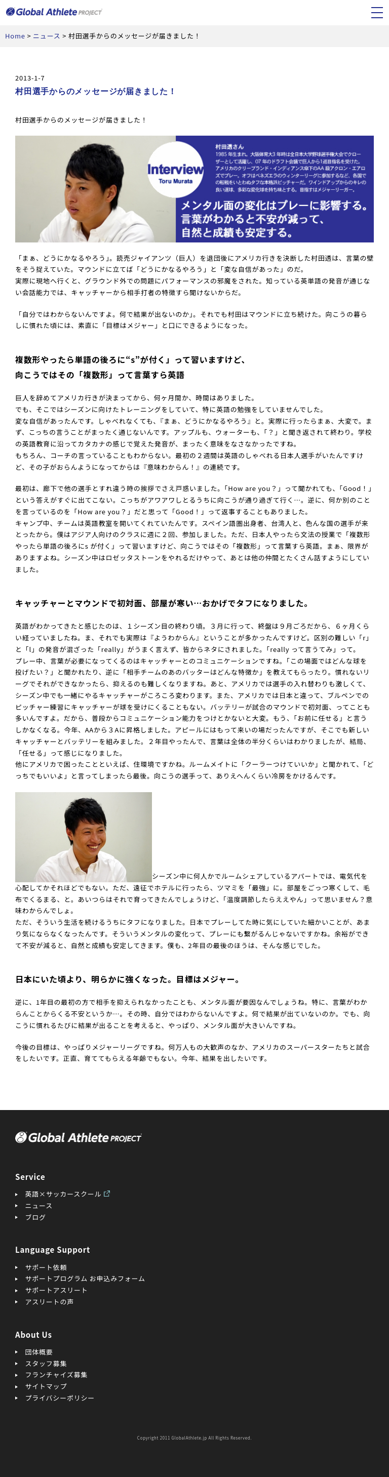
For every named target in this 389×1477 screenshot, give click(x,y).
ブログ (35, 1217)
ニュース (39, 1205)
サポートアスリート (56, 1290)
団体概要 (39, 1352)
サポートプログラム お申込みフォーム (85, 1278)
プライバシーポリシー (60, 1398)
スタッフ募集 (46, 1363)
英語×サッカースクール (63, 1194)
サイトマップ (46, 1386)
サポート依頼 (46, 1267)
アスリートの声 (49, 1301)
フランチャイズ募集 (56, 1374)
